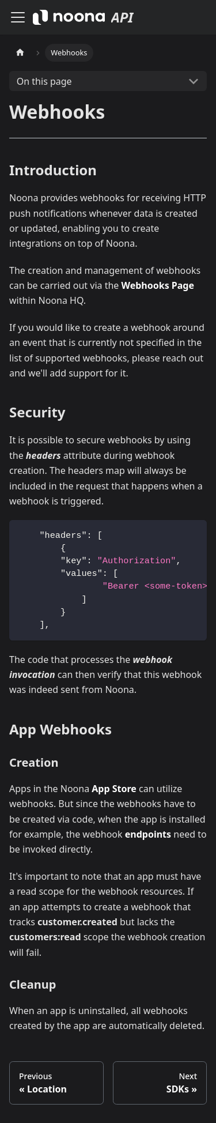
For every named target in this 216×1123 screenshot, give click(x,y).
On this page (44, 81)
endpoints (148, 834)
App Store (114, 788)
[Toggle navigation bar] (17, 17)
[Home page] (20, 53)
